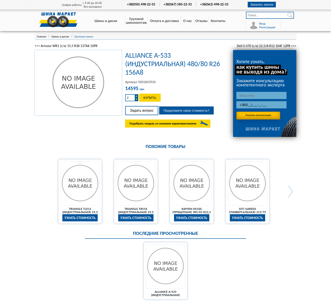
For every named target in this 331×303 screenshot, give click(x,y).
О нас (187, 21)
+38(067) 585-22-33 (178, 4)
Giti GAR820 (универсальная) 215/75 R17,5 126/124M (247, 212)
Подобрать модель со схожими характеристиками (162, 123)
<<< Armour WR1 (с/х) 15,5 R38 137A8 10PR (66, 46)
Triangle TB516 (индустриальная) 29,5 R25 (136, 212)
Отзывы (201, 21)
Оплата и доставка (164, 21)
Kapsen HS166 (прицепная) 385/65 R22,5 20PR (191, 212)
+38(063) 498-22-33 (214, 4)
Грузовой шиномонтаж (136, 20)
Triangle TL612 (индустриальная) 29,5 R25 (80, 212)
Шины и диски (105, 21)
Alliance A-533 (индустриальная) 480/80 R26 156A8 (165, 295)
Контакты (218, 21)
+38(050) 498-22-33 (141, 4)
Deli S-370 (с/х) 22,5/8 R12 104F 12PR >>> (266, 46)
